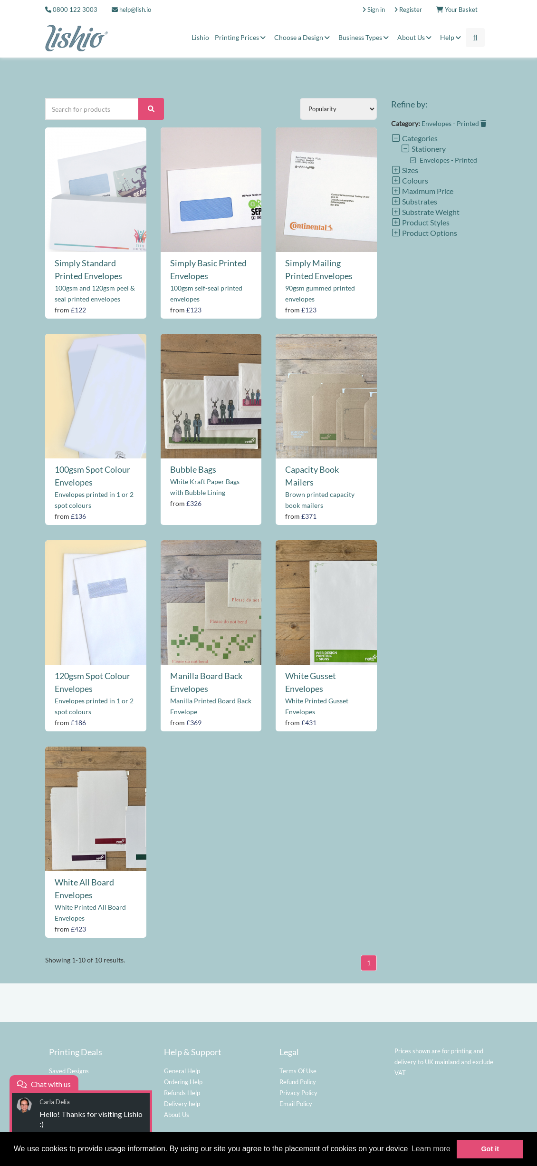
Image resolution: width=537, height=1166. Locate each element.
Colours (409, 180)
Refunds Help (182, 1093)
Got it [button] (490, 1149)
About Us (415, 37)
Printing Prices (241, 37)
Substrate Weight (425, 211)
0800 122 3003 (75, 9)
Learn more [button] (431, 1149)
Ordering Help (183, 1082)
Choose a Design (303, 37)
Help (452, 37)
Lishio (200, 37)
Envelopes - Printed (454, 123)
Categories (414, 138)
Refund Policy (297, 1082)
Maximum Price (422, 190)
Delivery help (182, 1104)
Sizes (404, 170)
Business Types (365, 37)
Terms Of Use (297, 1071)
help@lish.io (131, 9)
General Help (182, 1071)
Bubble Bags (193, 469)
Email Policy (295, 1104)
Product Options (424, 232)
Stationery (423, 148)
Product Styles (420, 222)
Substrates (414, 201)
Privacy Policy (298, 1093)
